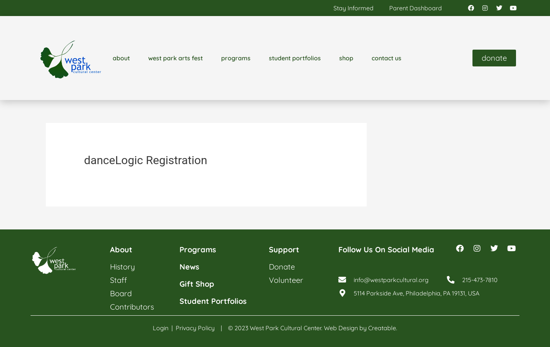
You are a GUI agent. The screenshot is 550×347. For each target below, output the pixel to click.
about (121, 58)
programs (236, 58)
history (122, 266)
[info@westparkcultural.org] (342, 280)
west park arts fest (175, 58)
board (121, 293)
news (189, 266)
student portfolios (295, 58)
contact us (386, 58)
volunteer (286, 280)
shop (346, 58)
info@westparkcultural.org (391, 280)
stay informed (353, 8)
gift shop (197, 284)
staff (118, 280)
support (284, 249)
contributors (132, 306)
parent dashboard (415, 8)
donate (282, 266)
